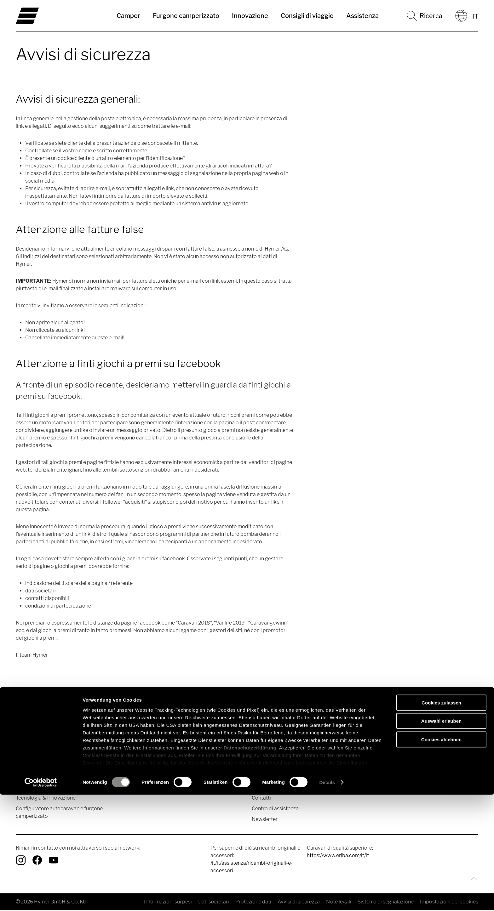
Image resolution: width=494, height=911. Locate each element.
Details (327, 898)
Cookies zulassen (441, 819)
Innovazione (250, 16)
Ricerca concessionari (277, 777)
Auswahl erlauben (441, 837)
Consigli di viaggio (307, 16)
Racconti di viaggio (156, 766)
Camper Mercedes (37, 777)
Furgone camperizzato (186, 16)
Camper (128, 16)
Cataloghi (263, 788)
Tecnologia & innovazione (46, 798)
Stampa (379, 777)
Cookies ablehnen (441, 855)
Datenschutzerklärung (250, 864)
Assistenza (362, 16)
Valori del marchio (391, 766)
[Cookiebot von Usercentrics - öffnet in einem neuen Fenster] (40, 898)
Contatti (261, 798)
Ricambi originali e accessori (285, 766)
